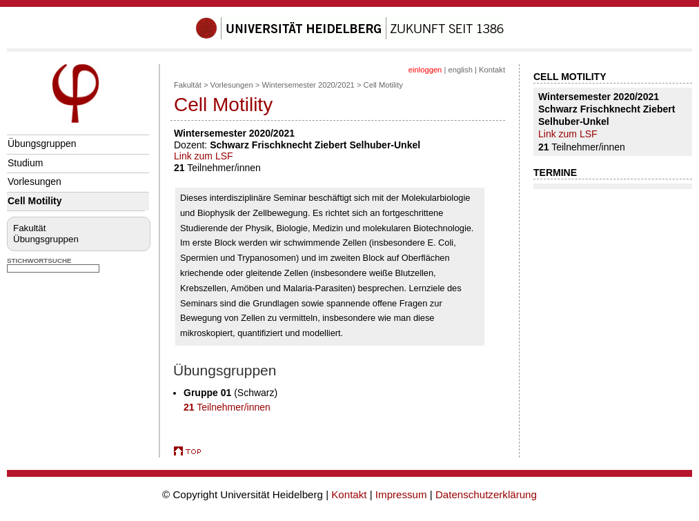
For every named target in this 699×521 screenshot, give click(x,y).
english (460, 70)
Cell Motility (35, 200)
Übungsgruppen (42, 143)
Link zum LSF (203, 155)
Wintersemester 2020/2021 (308, 85)
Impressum (401, 494)
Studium (25, 162)
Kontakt (492, 70)
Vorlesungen (34, 181)
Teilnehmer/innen (227, 407)
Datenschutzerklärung (486, 494)
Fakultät (29, 228)
